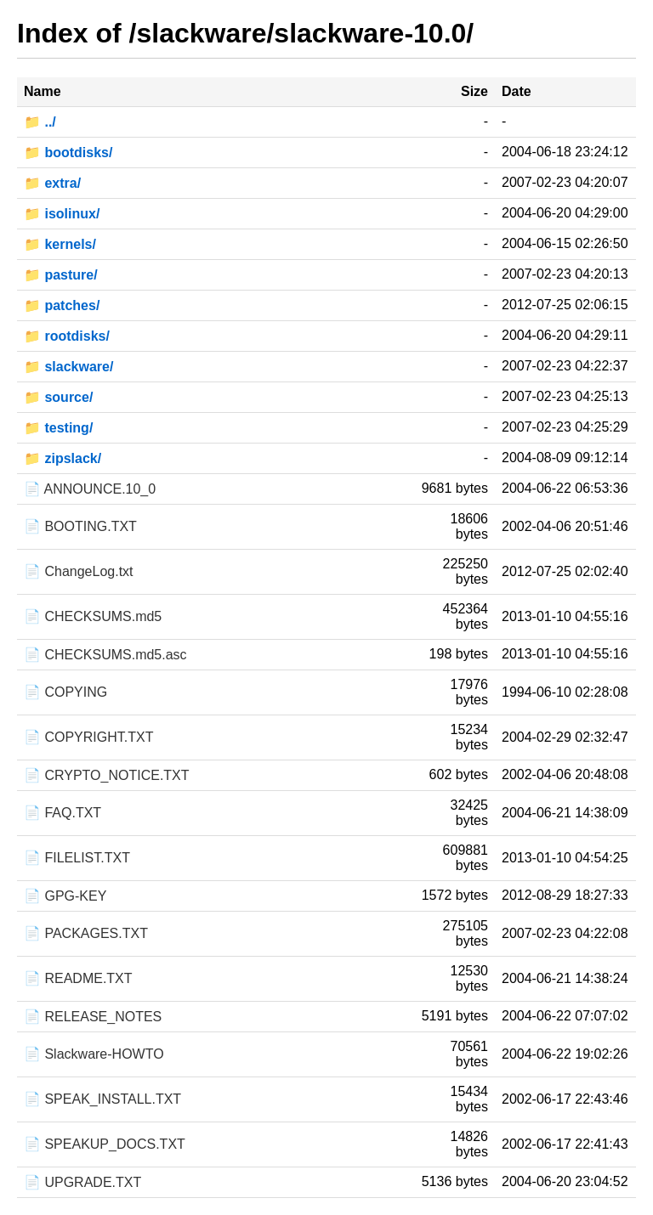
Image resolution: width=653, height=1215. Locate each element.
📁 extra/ (52, 183)
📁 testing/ (58, 428)
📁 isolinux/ (61, 213)
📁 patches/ (61, 305)
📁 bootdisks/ (68, 152)
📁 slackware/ (68, 366)
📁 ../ (40, 122)
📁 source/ (58, 397)
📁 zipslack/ (62, 458)
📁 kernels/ (60, 244)
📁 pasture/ (61, 275)
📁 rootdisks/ (67, 336)
